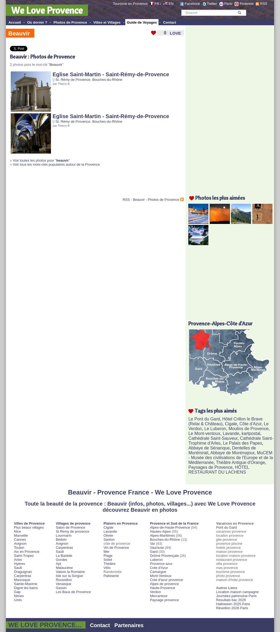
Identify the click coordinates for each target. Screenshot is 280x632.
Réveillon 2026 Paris (232, 608)
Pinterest (246, 4)
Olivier (108, 535)
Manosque (22, 580)
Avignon (20, 544)
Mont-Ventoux (160, 576)
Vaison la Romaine (70, 572)
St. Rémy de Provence (73, 80)
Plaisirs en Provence (121, 523)
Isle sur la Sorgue (69, 576)
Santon (109, 539)
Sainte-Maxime (25, 584)
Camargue (158, 572)
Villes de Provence (29, 523)
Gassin (61, 588)
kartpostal (251, 433)
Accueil (15, 22)
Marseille (21, 535)
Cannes (20, 539)
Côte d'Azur (250, 424)
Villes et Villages (106, 22)
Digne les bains (26, 588)
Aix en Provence (26, 552)
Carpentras (22, 576)
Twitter (212, 4)
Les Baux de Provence (73, 592)
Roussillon (64, 580)
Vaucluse (157, 548)
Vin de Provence (116, 548)
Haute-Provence (162, 588)
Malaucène (64, 568)
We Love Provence (47, 10)
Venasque (63, 584)
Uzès (18, 600)
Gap (17, 592)
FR (156, 4)
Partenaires (129, 625)
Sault (18, 568)
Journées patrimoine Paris (236, 596)
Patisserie (111, 576)
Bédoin (61, 539)
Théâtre (110, 564)
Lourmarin (64, 535)
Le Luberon (215, 428)
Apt (58, 564)
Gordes (61, 560)
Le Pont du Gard (204, 419)
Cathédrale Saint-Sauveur (212, 438)
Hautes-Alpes (160, 531)
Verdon (155, 592)
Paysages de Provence (210, 467)
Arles (18, 560)
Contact (169, 22)
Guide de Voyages (142, 22)
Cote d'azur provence (166, 580)
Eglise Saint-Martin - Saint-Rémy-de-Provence (111, 74)
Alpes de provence (164, 584)
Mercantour (159, 596)
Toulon (19, 548)
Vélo (107, 568)
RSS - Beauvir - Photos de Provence (151, 200)
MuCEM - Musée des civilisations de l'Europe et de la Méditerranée (230, 458)
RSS (263, 4)
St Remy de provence (72, 531)
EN (171, 4)
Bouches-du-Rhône (107, 80)
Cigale (231, 424)
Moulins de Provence (248, 428)
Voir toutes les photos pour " (41, 160)
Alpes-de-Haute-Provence (170, 527)
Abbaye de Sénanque (209, 448)
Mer (106, 552)
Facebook (192, 4)
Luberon (156, 560)
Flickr (228, 4)
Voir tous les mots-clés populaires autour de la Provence (56, 164)
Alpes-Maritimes (162, 535)
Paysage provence (164, 600)
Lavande (231, 433)
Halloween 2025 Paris (233, 604)
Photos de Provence (70, 22)
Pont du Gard (226, 527)
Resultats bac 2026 (231, 600)
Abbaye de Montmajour (232, 453)
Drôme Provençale (164, 556)
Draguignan (23, 572)
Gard (154, 552)
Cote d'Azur (159, 568)
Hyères (19, 564)
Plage (108, 556)
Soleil (108, 560)
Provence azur (161, 564)
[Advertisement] (72, 184)
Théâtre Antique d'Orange (240, 462)
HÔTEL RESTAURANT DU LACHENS (218, 469)
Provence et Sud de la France (174, 523)
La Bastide (64, 556)
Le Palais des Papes (242, 443)
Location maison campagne (237, 592)
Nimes (19, 596)
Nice (17, 531)
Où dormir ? (37, 22)
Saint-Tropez (24, 556)
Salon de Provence (70, 527)
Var (152, 544)
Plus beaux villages (29, 527)
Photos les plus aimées (220, 197)
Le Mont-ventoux (204, 433)
